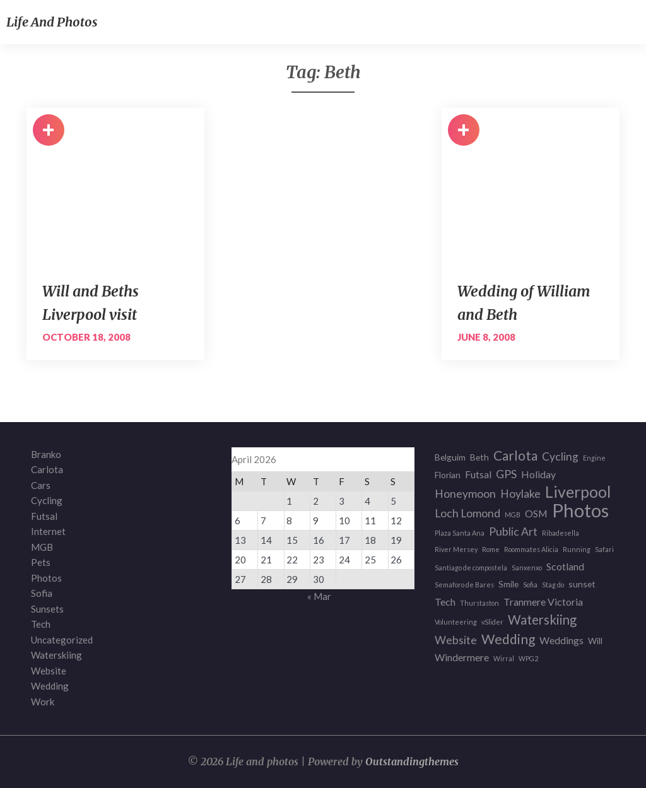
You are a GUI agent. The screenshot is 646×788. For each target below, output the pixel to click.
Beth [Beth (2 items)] (479, 457)
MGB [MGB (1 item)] (512, 514)
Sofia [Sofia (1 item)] (530, 584)
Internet (48, 531)
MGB (42, 547)
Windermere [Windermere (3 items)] (462, 657)
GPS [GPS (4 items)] (506, 474)
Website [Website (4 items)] (456, 640)
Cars (40, 485)
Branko (46, 454)
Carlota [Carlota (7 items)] (515, 456)
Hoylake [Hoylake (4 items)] (520, 493)
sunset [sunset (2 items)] (582, 584)
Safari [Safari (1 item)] (604, 549)
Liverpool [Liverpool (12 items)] (578, 492)
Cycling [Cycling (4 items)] (560, 456)
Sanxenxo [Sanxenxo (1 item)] (527, 567)
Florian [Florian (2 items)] (448, 474)
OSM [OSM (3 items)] (536, 513)
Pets (40, 562)
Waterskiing (56, 655)
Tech (40, 624)
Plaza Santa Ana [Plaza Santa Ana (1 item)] (459, 533)
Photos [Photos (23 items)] (580, 510)
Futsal (44, 516)
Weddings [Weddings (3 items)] (561, 640)
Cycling (46, 500)
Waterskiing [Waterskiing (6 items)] (542, 620)
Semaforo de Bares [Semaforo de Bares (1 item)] (464, 584)
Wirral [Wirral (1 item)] (503, 658)
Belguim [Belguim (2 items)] (450, 457)
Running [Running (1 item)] (576, 549)
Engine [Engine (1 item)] (594, 458)
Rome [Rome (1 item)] (491, 549)
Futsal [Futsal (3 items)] (478, 474)
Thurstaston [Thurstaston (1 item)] (479, 603)
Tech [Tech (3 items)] (445, 602)
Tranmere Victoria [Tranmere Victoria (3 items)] (543, 602)
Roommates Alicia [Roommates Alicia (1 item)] (531, 549)
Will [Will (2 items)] (595, 640)
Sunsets (47, 609)
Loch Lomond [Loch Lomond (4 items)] (467, 513)
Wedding (50, 685)
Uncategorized (62, 639)
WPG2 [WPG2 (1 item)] (528, 658)
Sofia (41, 593)
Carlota (47, 469)
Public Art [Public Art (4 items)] (513, 531)
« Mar (319, 596)
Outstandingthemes (412, 761)
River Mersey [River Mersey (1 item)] (456, 549)
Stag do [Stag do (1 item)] (553, 584)
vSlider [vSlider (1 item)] (492, 622)
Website (48, 670)
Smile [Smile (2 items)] (508, 584)
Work (42, 701)
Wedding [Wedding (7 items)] (508, 639)
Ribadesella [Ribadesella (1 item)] (560, 533)
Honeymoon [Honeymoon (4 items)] (465, 493)
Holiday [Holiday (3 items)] (538, 474)
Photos (46, 578)
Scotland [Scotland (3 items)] (565, 566)
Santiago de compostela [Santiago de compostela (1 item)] (471, 567)
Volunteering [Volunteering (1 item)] (456, 622)
